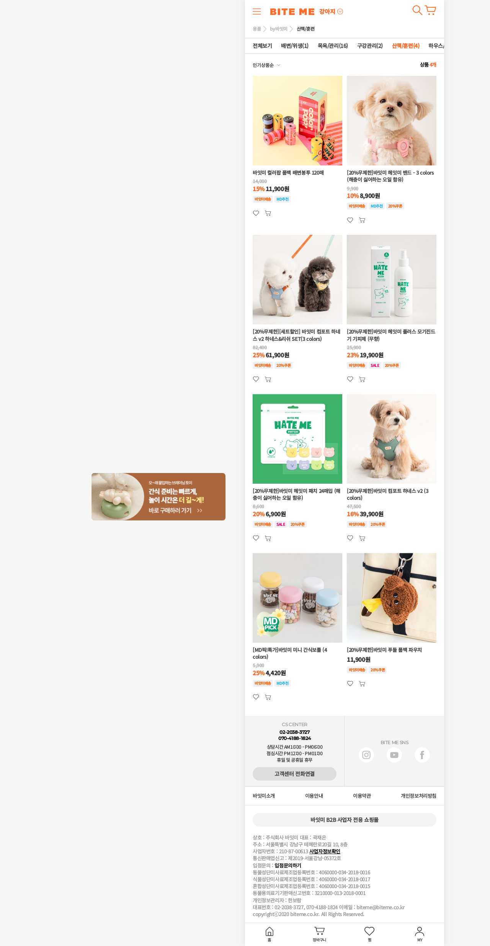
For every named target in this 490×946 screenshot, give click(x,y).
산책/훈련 (306, 29)
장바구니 (430, 10)
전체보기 (262, 45)
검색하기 (417, 10)
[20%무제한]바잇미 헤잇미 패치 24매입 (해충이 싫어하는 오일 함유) (296, 494)
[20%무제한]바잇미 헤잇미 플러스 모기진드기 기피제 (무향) (391, 335)
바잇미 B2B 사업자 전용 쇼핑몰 (344, 819)
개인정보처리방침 (418, 795)
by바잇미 (278, 29)
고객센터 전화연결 (294, 773)
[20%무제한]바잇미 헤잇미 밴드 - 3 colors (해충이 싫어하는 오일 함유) (390, 176)
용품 (257, 29)
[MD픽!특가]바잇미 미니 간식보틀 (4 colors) (290, 653)
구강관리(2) (370, 45)
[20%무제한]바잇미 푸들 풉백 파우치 (384, 649)
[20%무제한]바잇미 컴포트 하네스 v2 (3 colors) (387, 494)
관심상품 (268, 213)
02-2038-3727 (294, 732)
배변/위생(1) (295, 45)
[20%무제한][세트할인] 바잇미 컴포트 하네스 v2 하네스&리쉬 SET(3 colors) (296, 335)
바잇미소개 (264, 795)
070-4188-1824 (294, 738)
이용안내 (314, 795)
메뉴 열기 (257, 11)
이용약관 (362, 795)
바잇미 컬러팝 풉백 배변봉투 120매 (288, 172)
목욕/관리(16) (333, 45)
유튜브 (394, 755)
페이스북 (422, 755)
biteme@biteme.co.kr (380, 907)
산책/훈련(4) (406, 45)
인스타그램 (366, 755)
